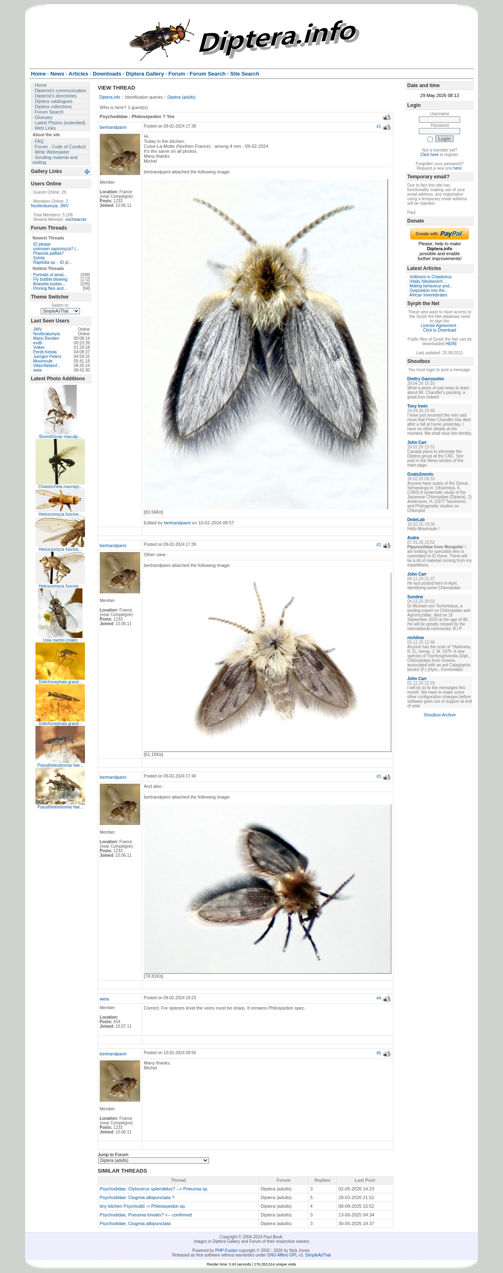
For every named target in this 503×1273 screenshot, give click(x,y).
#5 (378, 1053)
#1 (378, 126)
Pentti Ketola (45, 352)
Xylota (39, 258)
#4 (378, 998)
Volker (39, 347)
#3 (378, 776)
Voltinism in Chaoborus (430, 277)
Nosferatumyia (44, 206)
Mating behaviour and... (431, 286)
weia (37, 370)
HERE (451, 343)
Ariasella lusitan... (49, 284)
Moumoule (43, 361)
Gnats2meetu (420, 474)
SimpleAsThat (318, 1255)
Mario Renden (46, 338)
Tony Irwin (417, 406)
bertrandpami (113, 127)
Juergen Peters (47, 356)
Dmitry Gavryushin (425, 379)
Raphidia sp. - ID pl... (52, 262)
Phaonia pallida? (48, 253)
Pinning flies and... (50, 288)
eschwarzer (76, 219)
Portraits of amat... (50, 275)
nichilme (415, 637)
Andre (413, 538)
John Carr (417, 442)
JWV (64, 206)
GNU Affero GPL (282, 1255)
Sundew (415, 597)
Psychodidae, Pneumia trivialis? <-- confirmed (146, 1214)
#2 (378, 545)
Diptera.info (109, 97)
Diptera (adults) (181, 97)
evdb (37, 343)
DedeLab (416, 519)
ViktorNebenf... (47, 365)
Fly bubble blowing (50, 279)
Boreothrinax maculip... (60, 436)
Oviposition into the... (428, 290)
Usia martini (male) (60, 640)
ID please (42, 244)
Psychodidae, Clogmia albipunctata (135, 1223)
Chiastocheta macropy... (60, 486)
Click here (429, 154)
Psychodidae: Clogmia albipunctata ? (137, 1197)
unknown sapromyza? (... (56, 249)
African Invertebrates (428, 295)
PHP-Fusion (226, 1250)
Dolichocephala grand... (60, 682)
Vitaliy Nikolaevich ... (428, 281)
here (457, 168)
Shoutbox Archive (439, 715)
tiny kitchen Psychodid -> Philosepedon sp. (143, 1206)
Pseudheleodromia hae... (60, 765)
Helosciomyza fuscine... (60, 514)
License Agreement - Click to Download (440, 327)
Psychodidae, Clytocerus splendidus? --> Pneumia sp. (154, 1188)
